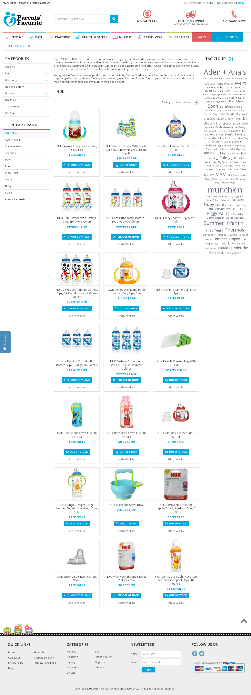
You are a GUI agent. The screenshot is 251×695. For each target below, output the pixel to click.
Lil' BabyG (228, 165)
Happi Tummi (224, 145)
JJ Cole (8, 192)
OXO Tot (230, 208)
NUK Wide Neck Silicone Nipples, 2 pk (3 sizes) (126, 578)
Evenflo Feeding (235, 134)
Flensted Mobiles (214, 138)
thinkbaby (209, 234)
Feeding (18, 37)
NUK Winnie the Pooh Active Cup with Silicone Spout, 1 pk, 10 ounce (176, 580)
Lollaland (221, 169)
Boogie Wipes (220, 101)
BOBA (209, 101)
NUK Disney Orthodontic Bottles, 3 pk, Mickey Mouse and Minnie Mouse (77, 293)
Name (134, 654)
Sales (201, 37)
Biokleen (230, 97)
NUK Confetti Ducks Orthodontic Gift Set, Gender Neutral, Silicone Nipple (126, 149)
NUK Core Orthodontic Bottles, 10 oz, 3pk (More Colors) (77, 219)
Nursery (125, 37)
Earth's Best (210, 130)
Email (134, 662)
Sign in (22, 3)
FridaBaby (231, 138)
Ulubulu (224, 248)
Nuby (8, 186)
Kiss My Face (220, 162)
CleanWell (241, 114)
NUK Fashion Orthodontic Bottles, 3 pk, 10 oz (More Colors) (126, 364)
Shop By (227, 37)
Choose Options (79, 165)
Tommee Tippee (226, 238)
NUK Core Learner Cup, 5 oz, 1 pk (176, 148)
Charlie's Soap (211, 114)
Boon (8, 166)
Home (9, 46)
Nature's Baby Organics (231, 196)
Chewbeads (227, 114)
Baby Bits (211, 87)
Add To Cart (128, 523)
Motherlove (228, 182)
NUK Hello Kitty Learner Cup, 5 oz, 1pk (176, 434)
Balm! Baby (224, 90)
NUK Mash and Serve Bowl (126, 505)
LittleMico (210, 169)
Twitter (202, 653)
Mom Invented (227, 179)
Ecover (219, 134)
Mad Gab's (233, 169)
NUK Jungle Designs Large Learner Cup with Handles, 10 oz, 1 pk (77, 508)
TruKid (222, 243)
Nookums (238, 200)
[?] (231, 58)
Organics (181, 37)
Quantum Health (215, 217)
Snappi (229, 217)
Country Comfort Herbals (228, 118)
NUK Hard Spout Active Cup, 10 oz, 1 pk (77, 434)
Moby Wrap (211, 179)
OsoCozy (220, 208)
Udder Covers (209, 248)
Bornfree (226, 106)
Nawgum (225, 200)
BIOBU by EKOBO (214, 97)
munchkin (11, 133)
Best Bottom (240, 94)
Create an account (40, 3)
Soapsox (239, 217)
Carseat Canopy (236, 110)
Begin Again (216, 94)
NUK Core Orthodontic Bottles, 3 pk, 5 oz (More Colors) (126, 219)
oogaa (210, 208)
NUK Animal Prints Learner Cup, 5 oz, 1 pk (77, 148)
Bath (39, 37)
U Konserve (236, 243)
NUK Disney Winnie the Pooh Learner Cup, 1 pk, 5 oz (126, 291)
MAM (8, 159)
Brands (19, 46)
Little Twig (240, 165)
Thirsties (221, 234)
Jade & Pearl (233, 153)
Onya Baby (240, 205)
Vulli (220, 253)
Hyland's (240, 149)
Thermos (10, 153)
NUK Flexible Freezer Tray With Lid (176, 363)
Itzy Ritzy (220, 153)
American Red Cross (236, 78)
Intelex (209, 153)
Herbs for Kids (219, 149)
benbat (227, 94)
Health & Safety (94, 37)
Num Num (227, 205)
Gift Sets (10, 113)
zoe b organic (233, 252)
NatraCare (212, 196)
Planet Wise (237, 213)
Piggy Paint (11, 172)
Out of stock (128, 165)
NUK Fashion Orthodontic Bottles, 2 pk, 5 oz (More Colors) (77, 363)
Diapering (62, 37)
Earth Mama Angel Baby (230, 127)
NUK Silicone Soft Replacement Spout (77, 578)
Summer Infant (14, 146)
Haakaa (211, 145)
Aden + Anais (13, 139)
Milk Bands (233, 175)
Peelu (240, 208)
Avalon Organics (225, 84)
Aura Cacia (209, 83)
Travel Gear (153, 37)
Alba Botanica (217, 78)
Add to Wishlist (76, 172)
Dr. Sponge (225, 123)
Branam (238, 106)
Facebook (194, 653)
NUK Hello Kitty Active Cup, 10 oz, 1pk (126, 434)
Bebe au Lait (238, 90)
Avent (8, 179)
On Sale (71, 672)
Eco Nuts (221, 130)
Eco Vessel (234, 131)
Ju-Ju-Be (233, 158)
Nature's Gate (213, 200)
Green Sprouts (233, 141)
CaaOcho (222, 110)
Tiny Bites (232, 234)
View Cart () (233, 3)
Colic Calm (209, 118)
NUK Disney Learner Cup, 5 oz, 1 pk (176, 219)
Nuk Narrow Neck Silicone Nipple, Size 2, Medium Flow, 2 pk (176, 508)
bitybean (240, 97)
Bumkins (211, 110)
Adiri (205, 78)
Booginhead (237, 101)
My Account (9, 3)
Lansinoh (235, 162)
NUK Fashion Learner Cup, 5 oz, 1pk (176, 291)
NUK (218, 205)
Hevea (231, 149)
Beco (205, 94)
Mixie (243, 175)
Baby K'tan (223, 87)
